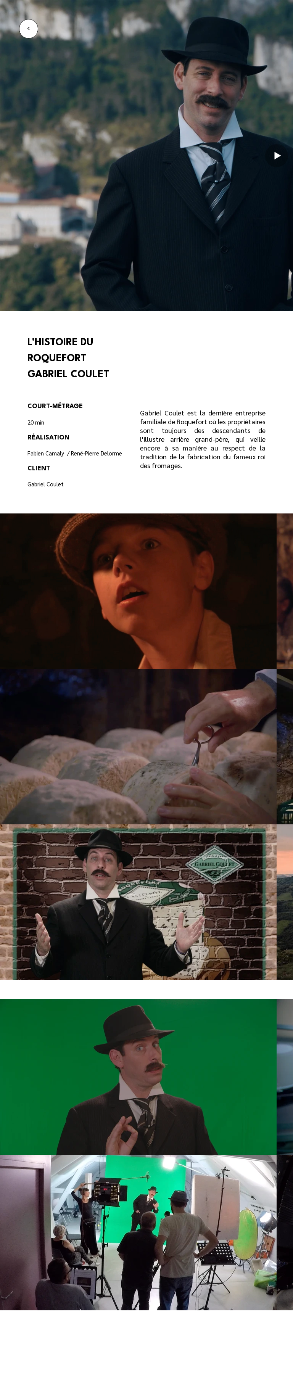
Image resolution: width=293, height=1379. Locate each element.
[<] (28, 29)
